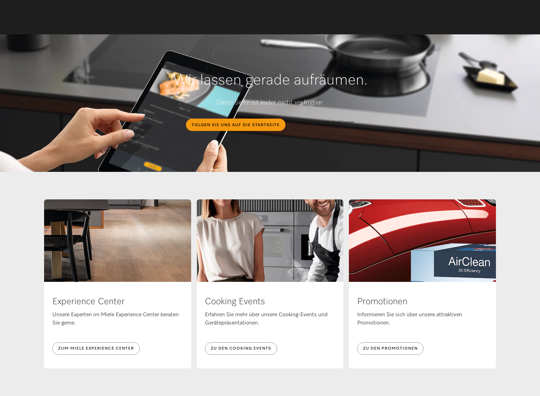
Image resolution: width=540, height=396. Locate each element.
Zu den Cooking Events (241, 348)
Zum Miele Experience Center (96, 348)
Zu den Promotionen (390, 348)
